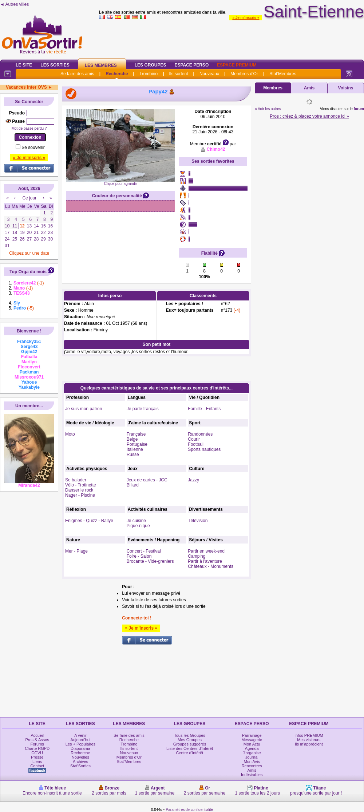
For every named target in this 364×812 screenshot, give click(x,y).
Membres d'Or (244, 73)
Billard (133, 485)
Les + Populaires (80, 744)
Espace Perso (191, 65)
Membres (272, 87)
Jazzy (193, 479)
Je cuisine (136, 520)
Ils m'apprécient (309, 744)
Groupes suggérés (189, 744)
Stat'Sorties (80, 766)
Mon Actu (252, 744)
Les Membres (101, 65)
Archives (80, 761)
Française (136, 434)
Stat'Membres (282, 73)
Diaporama (80, 748)
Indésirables (251, 774)
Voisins (345, 87)
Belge (132, 439)
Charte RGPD (37, 748)
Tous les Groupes (189, 735)
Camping (196, 556)
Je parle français (143, 408)
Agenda (252, 748)
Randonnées (200, 434)
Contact (37, 766)
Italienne (135, 449)
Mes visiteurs (308, 740)
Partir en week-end (206, 551)
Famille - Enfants (204, 408)
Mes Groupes (190, 740)
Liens (37, 761)
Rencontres (252, 766)
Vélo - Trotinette (80, 485)
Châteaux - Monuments (210, 566)
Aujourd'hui (81, 740)
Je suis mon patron (83, 408)
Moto (70, 434)
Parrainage (252, 735)
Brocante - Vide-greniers (150, 561)
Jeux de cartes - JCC (147, 479)
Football (195, 444)
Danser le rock (79, 490)
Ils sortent (178, 73)
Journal (251, 757)
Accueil (37, 735)
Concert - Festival (144, 551)
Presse (37, 757)
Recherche (117, 73)
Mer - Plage (76, 551)
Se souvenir (32, 147)
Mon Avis (252, 761)
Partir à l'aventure (205, 561)
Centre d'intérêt (189, 753)
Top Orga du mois (28, 271)
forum (359, 109)
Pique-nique (138, 525)
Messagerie (251, 740)
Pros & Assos (37, 740)
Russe (133, 454)
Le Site (24, 65)
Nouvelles (80, 757)
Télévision (197, 520)
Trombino (148, 73)
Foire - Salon (139, 556)
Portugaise (137, 444)
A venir (80, 735)
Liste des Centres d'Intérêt (189, 748)
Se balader (75, 479)
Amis (309, 87)
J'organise (252, 753)
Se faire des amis (77, 73)
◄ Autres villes (14, 4)
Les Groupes (150, 65)
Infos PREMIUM (308, 735)
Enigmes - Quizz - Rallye (89, 520)
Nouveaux (209, 73)
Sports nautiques (204, 449)
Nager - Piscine (80, 495)
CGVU (37, 753)
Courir (194, 439)
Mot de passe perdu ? (29, 128)
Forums (37, 744)
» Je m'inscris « (245, 18)
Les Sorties (54, 65)
